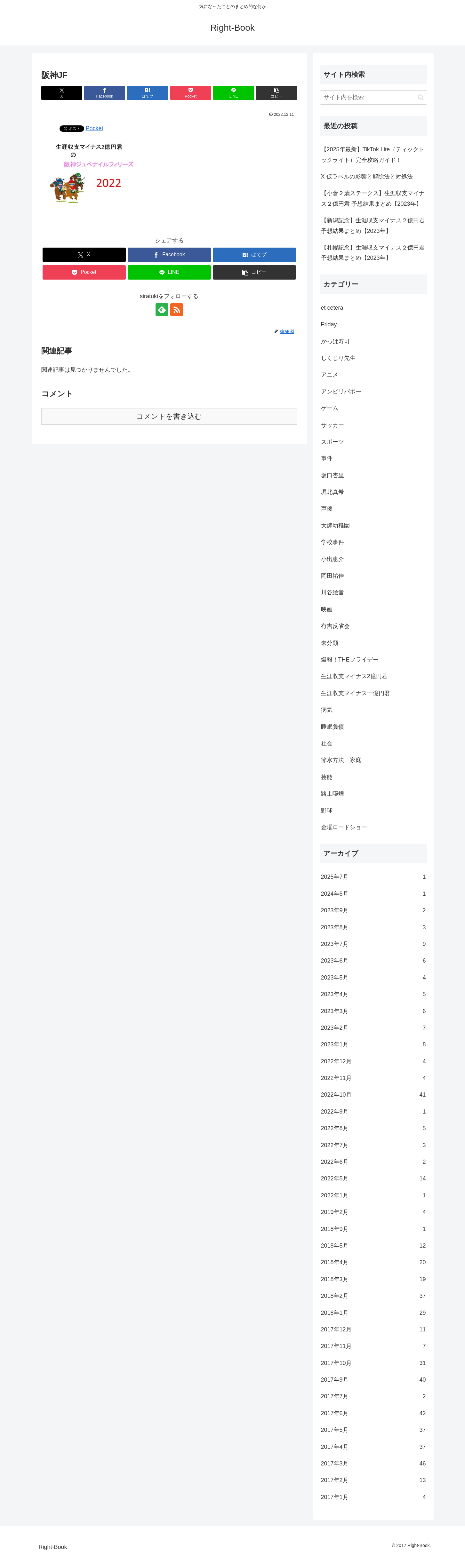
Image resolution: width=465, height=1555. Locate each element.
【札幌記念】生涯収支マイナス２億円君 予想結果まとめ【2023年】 (373, 252)
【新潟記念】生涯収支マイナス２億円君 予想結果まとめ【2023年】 (373, 225)
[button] (276, 93)
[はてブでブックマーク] (147, 93)
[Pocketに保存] (190, 93)
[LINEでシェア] (233, 93)
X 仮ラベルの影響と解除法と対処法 (367, 176)
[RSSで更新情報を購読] (176, 309)
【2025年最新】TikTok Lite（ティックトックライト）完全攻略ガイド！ (372, 154)
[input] (373, 97)
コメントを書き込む (169, 416)
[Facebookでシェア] (104, 93)
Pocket (94, 128)
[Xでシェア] (61, 93)
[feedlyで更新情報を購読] (162, 309)
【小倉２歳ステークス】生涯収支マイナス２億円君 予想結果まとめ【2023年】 (373, 198)
